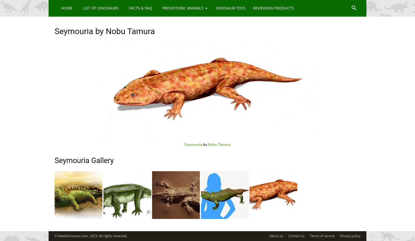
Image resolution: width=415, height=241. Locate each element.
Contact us (296, 236)
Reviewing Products (273, 8)
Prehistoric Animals (185, 8)
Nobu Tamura (219, 144)
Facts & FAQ (140, 8)
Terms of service (322, 236)
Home (67, 8)
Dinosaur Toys (230, 8)
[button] (353, 8)
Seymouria (193, 144)
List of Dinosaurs (101, 8)
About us (276, 236)
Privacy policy (350, 236)
